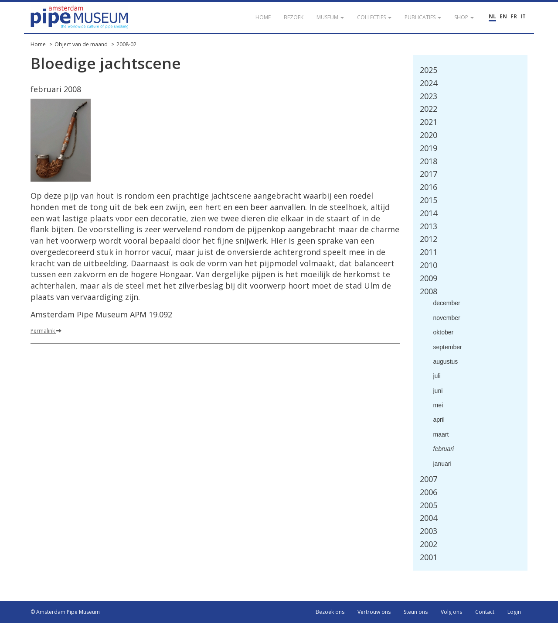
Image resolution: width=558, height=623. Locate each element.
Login (514, 612)
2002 (428, 544)
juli (437, 375)
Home (38, 44)
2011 (428, 252)
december (446, 302)
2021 (428, 122)
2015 (428, 200)
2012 (428, 239)
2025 (428, 70)
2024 (428, 83)
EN (503, 16)
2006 (428, 492)
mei (438, 405)
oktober (443, 332)
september (447, 347)
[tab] (470, 70)
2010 (428, 265)
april (439, 419)
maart (441, 434)
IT (523, 16)
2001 (428, 557)
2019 (428, 148)
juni (438, 390)
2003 (428, 531)
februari (443, 448)
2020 (428, 135)
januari (442, 463)
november (446, 317)
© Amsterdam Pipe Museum (65, 612)
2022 (428, 108)
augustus (445, 361)
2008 (428, 291)
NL (492, 16)
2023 (428, 96)
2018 (428, 161)
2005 (428, 505)
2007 (428, 479)
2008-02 (126, 44)
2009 (428, 278)
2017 (428, 174)
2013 (428, 226)
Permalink (46, 330)
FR (513, 16)
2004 (428, 518)
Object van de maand (81, 44)
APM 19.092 (151, 314)
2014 (428, 213)
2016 (428, 187)
